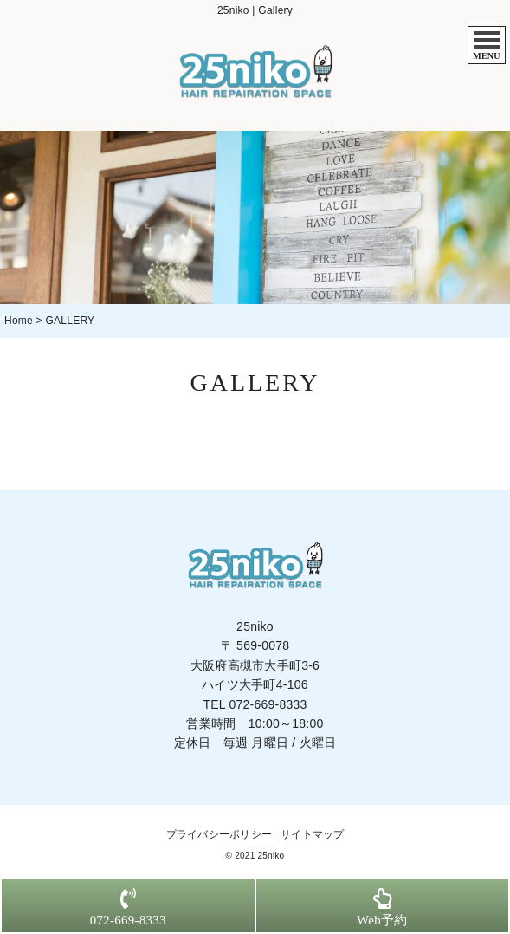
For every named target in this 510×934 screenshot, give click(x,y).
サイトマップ (313, 834)
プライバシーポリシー (219, 834)
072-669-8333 (268, 704)
